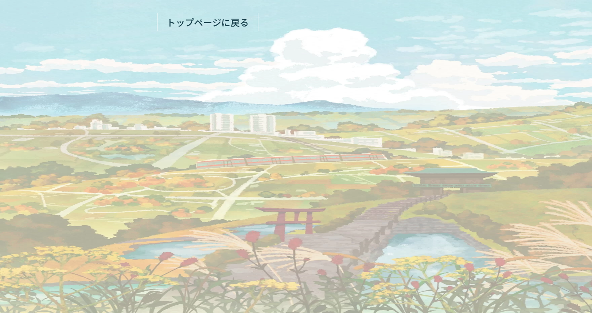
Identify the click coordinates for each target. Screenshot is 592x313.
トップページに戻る (208, 22)
